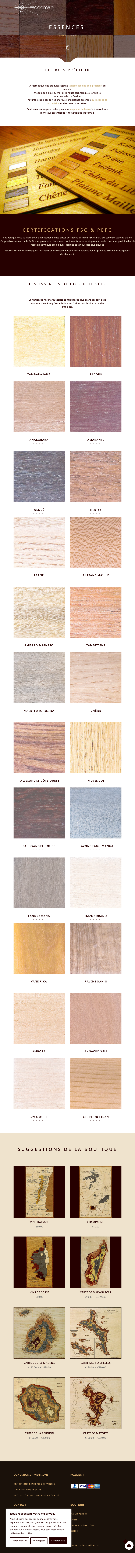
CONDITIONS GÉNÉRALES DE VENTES (34, 1484)
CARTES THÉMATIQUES (83, 1525)
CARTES (74, 1519)
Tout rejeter (39, 1540)
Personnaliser (20, 1540)
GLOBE (74, 1531)
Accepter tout (58, 1540)
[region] (38, 1528)
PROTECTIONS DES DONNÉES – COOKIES (36, 1495)
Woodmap (62, 35)
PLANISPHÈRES (78, 1514)
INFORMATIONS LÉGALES (28, 1489)
